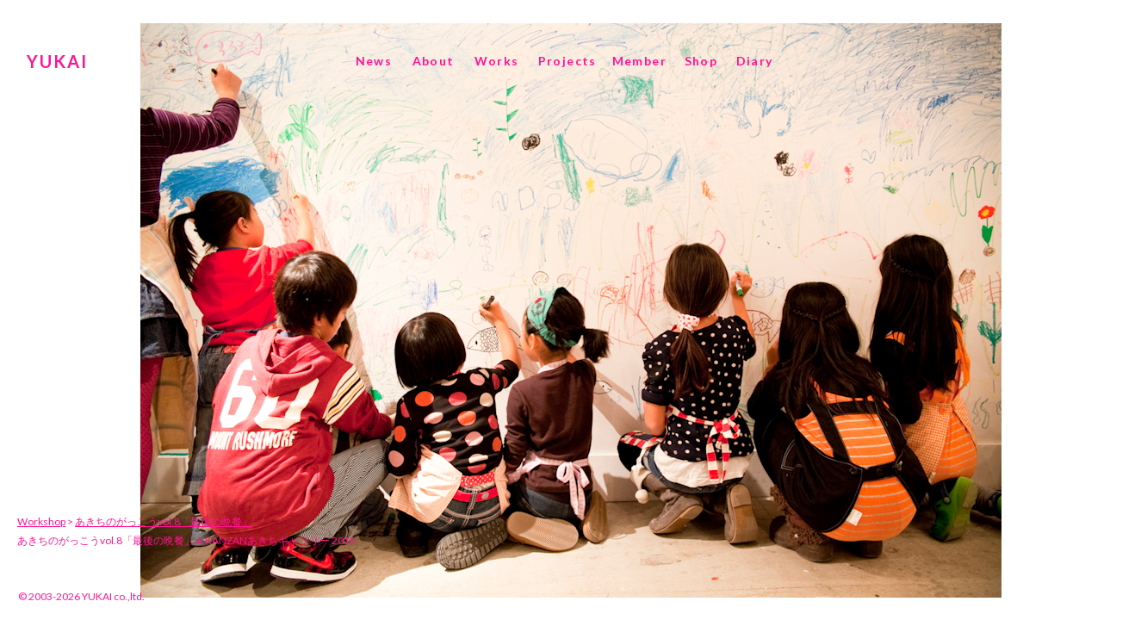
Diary (754, 60)
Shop (701, 60)
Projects (567, 60)
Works (496, 60)
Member (639, 60)
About (433, 60)
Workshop (41, 521)
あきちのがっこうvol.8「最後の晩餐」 (163, 521)
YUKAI (57, 61)
